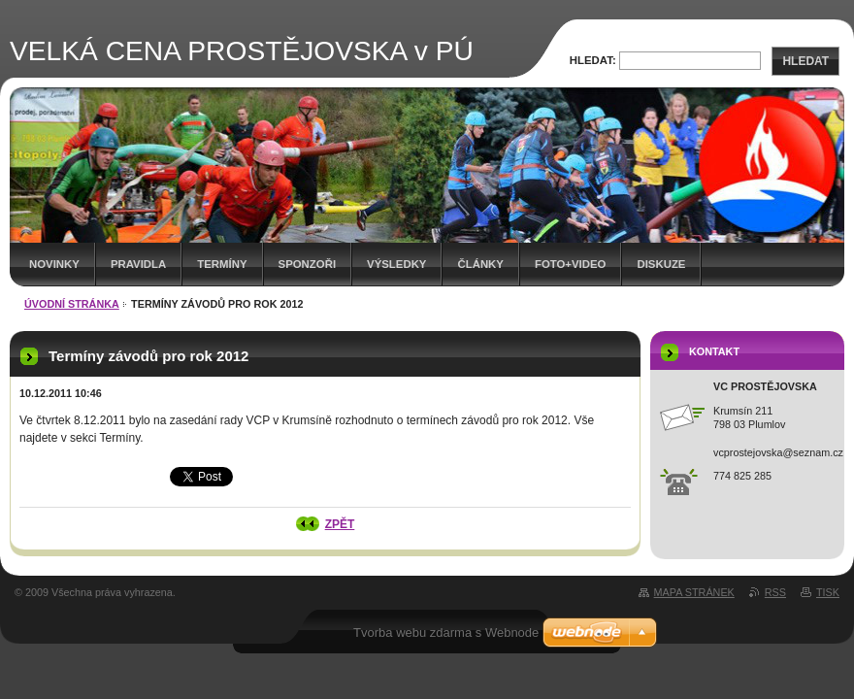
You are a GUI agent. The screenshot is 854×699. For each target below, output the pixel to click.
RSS (775, 592)
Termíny (221, 264)
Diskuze (661, 264)
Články (480, 264)
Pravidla (138, 264)
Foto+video (571, 264)
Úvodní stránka (71, 304)
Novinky (54, 264)
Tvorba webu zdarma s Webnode (446, 632)
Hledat (805, 61)
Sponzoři (308, 264)
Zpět (340, 524)
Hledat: (593, 60)
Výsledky (396, 264)
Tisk (827, 592)
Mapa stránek (694, 592)
